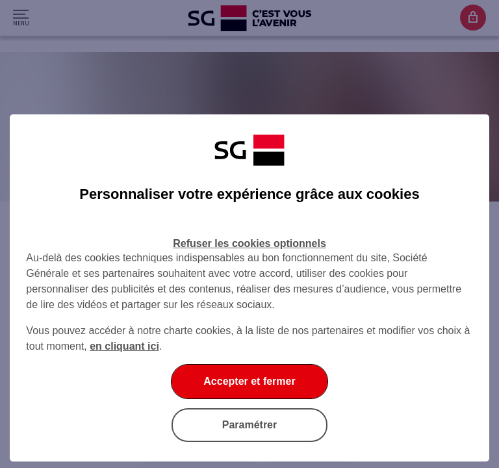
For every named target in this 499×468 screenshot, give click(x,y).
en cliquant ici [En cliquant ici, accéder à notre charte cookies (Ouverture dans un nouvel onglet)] (124, 346)
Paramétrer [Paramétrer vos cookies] (249, 424)
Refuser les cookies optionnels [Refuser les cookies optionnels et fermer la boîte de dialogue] (249, 243)
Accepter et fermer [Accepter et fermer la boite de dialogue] (249, 381)
